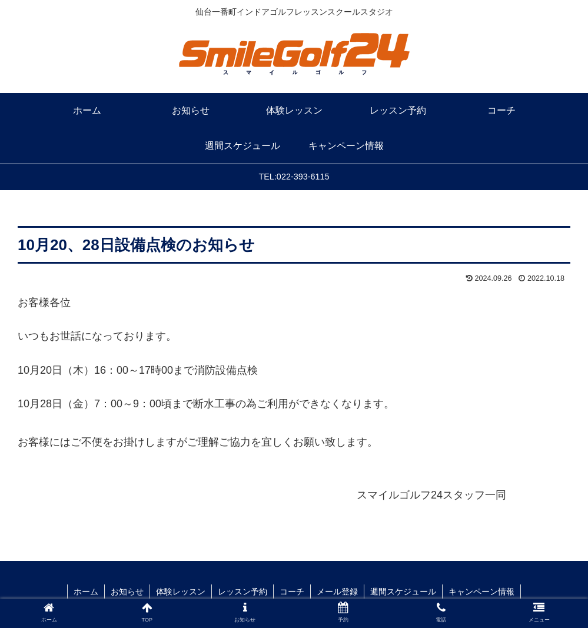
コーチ (292, 591)
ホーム (86, 591)
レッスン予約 (242, 591)
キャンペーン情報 (481, 591)
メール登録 (337, 591)
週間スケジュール (403, 591)
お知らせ (127, 591)
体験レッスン (180, 591)
